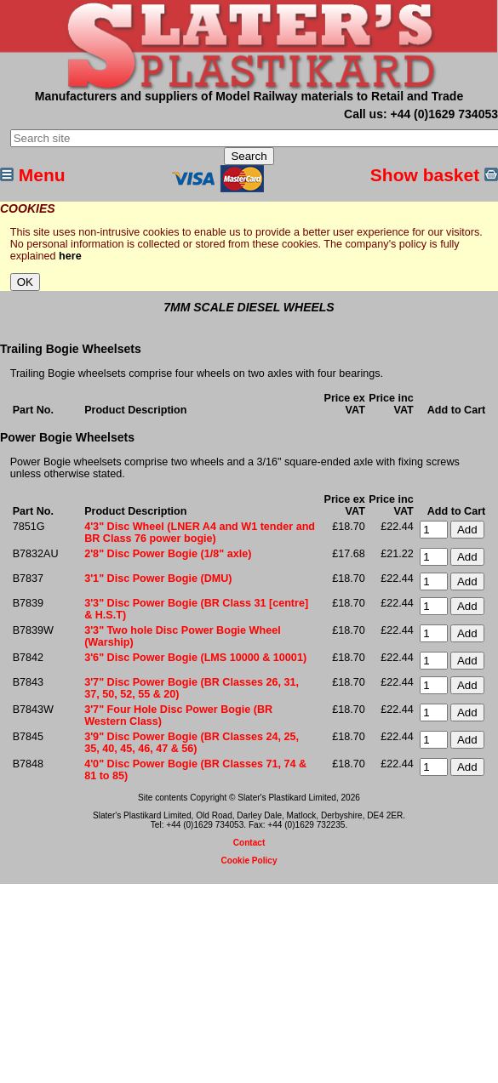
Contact (249, 842)
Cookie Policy (248, 860)
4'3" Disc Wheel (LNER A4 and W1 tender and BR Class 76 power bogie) (199, 532)
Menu (33, 175)
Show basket (434, 175)
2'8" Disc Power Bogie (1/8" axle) (167, 554)
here (70, 256)
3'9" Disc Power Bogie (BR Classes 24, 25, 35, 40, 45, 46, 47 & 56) (191, 743)
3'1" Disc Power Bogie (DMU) (158, 578)
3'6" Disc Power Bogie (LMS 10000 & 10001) (195, 658)
